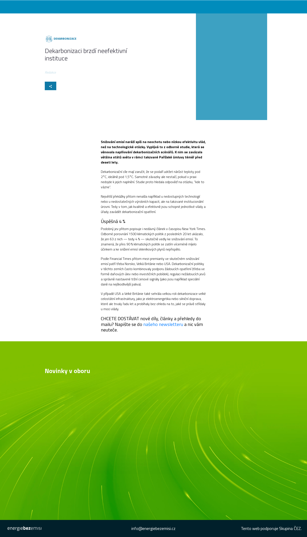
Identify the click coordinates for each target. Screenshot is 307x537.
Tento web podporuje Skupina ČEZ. (271, 528)
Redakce (50, 73)
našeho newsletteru (163, 324)
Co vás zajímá (152, 6)
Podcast (219, 6)
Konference (200, 6)
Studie (253, 6)
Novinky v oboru (177, 6)
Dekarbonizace (64, 38)
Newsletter (237, 6)
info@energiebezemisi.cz (153, 528)
